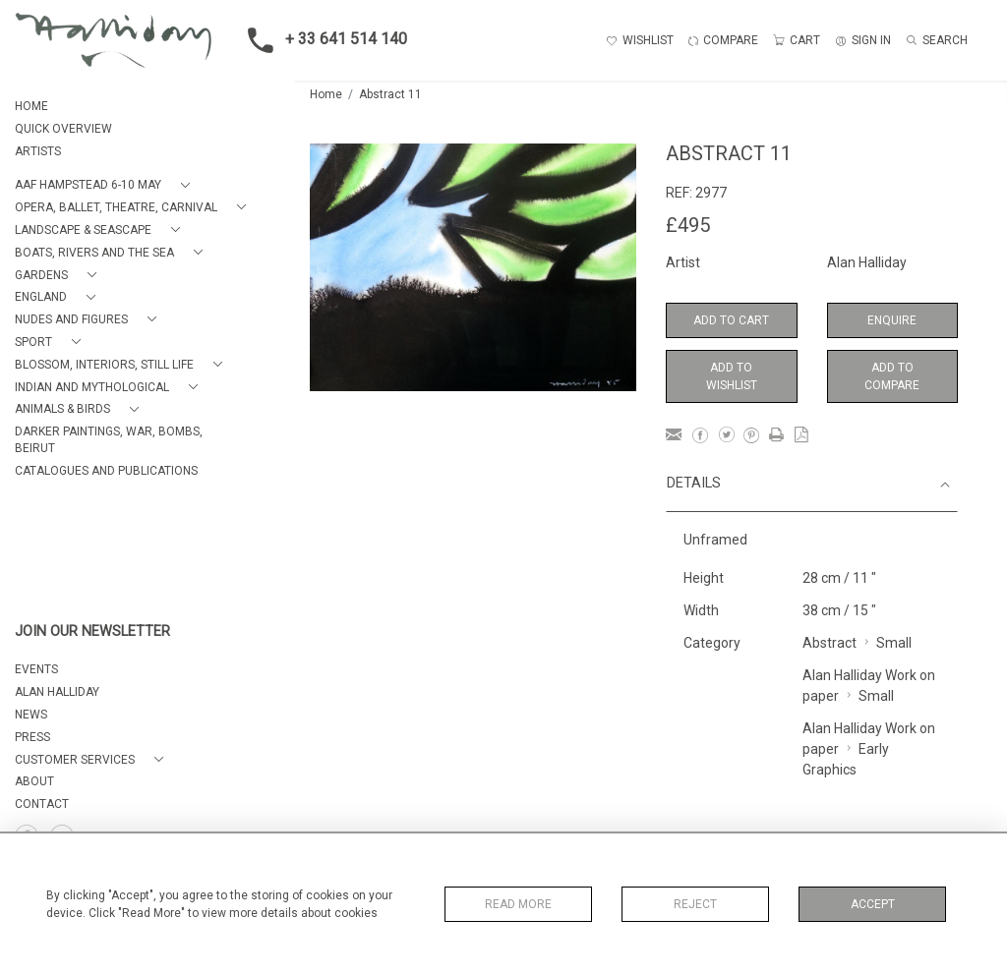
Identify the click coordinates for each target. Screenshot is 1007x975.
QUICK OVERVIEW (63, 129)
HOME (31, 106)
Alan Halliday (867, 262)
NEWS (31, 714)
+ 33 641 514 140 (321, 40)
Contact (42, 804)
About (34, 781)
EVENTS (36, 669)
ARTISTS (38, 151)
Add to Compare (891, 376)
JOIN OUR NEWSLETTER (92, 631)
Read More (518, 904)
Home (326, 94)
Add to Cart (731, 320)
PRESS (32, 737)
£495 (688, 225)
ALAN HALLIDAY (57, 692)
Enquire (892, 320)
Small (894, 643)
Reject (695, 904)
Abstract (829, 643)
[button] (106, 185)
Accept (873, 904)
